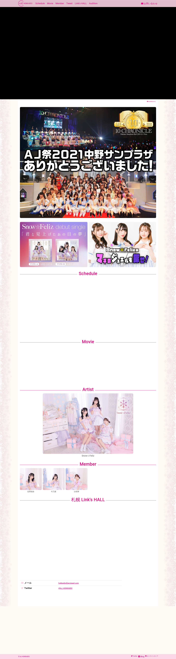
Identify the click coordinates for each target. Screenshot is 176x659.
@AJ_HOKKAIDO (62, 588)
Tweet (69, 3)
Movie (50, 3)
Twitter (128, 656)
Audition (93, 3)
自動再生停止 (151, 101)
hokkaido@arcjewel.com (66, 582)
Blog (136, 656)
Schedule (39, 3)
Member (59, 3)
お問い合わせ (149, 3)
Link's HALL (80, 3)
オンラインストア (149, 656)
